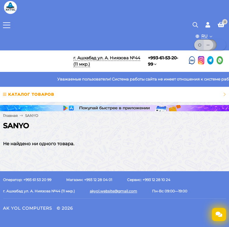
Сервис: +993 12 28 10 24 (148, 179)
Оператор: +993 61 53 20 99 (27, 179)
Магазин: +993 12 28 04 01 (89, 179)
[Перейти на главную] (34, 61)
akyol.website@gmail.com (113, 191)
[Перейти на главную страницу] (10, 13)
